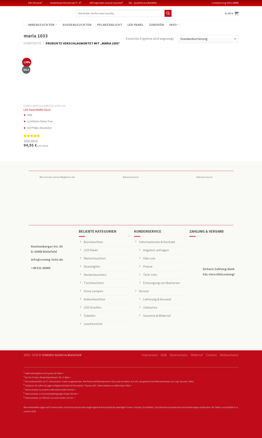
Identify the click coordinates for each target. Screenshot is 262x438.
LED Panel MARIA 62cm (37, 110)
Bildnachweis (229, 355)
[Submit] (168, 13)
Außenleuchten (77, 25)
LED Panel (136, 25)
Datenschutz (179, 355)
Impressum (150, 355)
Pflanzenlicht (109, 25)
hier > (73, 389)
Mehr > (61, 373)
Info (174, 25)
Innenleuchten (43, 25)
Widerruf (197, 355)
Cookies (211, 355)
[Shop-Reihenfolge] (208, 39)
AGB (164, 355)
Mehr (191, 381)
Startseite (32, 43)
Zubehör (156, 25)
